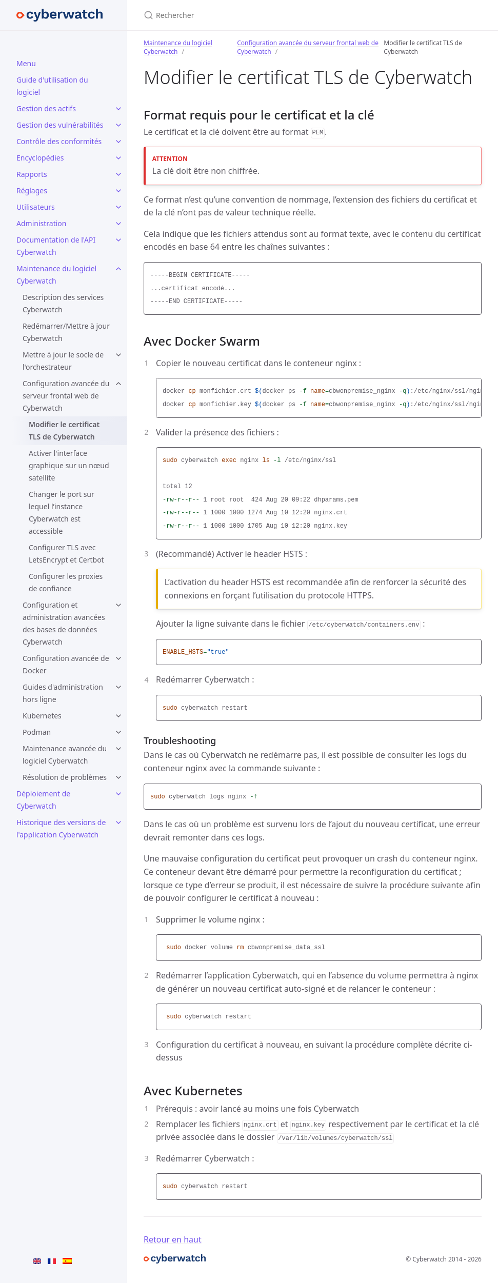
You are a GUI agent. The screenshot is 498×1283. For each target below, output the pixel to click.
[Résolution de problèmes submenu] (118, 777)
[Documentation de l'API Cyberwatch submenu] (118, 240)
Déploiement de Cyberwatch (43, 800)
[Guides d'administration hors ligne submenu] (118, 687)
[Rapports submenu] (118, 174)
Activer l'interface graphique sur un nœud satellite (69, 465)
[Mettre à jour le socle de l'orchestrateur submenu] (118, 355)
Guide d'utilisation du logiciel (52, 86)
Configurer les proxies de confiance (66, 582)
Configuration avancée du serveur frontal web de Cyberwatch (66, 395)
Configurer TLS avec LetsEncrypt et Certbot (66, 554)
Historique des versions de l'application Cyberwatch (61, 828)
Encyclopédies (40, 158)
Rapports (31, 174)
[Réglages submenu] (118, 191)
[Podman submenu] (118, 732)
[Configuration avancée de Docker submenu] (118, 658)
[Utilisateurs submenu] (118, 207)
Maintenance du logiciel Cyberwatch (56, 275)
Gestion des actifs (46, 108)
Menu (26, 63)
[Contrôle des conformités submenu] (118, 141)
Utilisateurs (35, 207)
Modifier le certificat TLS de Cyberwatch (64, 430)
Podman (37, 732)
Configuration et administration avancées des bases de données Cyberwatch (64, 623)
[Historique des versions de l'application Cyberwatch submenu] (118, 822)
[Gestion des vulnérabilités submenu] (118, 125)
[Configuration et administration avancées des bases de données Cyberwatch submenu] (118, 605)
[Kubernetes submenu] (118, 716)
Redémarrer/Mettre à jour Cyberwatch (66, 332)
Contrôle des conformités (59, 141)
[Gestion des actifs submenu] (118, 109)
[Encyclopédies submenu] (118, 158)
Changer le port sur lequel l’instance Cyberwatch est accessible (61, 512)
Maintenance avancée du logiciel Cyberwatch (65, 755)
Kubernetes (42, 715)
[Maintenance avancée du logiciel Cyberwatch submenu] (118, 748)
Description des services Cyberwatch (63, 303)
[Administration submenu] (118, 223)
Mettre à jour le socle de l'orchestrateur (63, 361)
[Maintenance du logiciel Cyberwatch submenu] (118, 268)
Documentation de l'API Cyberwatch (55, 246)
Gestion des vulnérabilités (59, 125)
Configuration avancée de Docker (66, 664)
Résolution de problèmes (65, 777)
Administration (41, 223)
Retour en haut (173, 1239)
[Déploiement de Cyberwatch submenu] (118, 794)
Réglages (31, 190)
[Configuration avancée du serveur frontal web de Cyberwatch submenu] (118, 383)
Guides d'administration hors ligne (63, 693)
